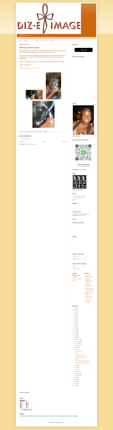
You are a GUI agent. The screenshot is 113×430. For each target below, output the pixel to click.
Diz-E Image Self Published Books (89, 289)
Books (37, 40)
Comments (76, 259)
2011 (75, 335)
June (76, 365)
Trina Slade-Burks (77, 214)
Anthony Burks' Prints (78, 197)
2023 (75, 312)
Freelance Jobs (81, 215)
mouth (76, 353)
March (76, 371)
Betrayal (77, 359)
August (77, 347)
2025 (75, 308)
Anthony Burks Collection (79, 196)
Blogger (62, 422)
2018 (75, 322)
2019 (75, 320)
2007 (75, 381)
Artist (88, 214)
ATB (75, 199)
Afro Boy (88, 284)
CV (32, 40)
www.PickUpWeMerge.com (81, 357)
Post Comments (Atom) (31, 144)
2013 (75, 332)
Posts (75, 256)
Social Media (44, 40)
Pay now (83, 50)
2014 (75, 329)
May (76, 367)
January (77, 375)
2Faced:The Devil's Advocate (89, 276)
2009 (75, 377)
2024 (75, 310)
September (78, 345)
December (77, 339)
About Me (26, 40)
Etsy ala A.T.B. (89, 291)
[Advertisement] (82, 230)
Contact (53, 40)
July (76, 349)
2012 (75, 333)
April (76, 369)
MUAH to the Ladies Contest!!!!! (82, 363)
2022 (75, 314)
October (77, 343)
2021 (75, 316)
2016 (75, 326)
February (77, 373)
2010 (75, 337)
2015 (75, 328)
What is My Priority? (88, 301)
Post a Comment (25, 138)
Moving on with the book (80, 355)
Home (19, 40)
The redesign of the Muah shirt (82, 361)
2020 (75, 318)
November (77, 341)
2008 (75, 379)
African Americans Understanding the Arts (89, 280)
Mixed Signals (78, 351)
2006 (75, 383)
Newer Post (22, 141)
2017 (75, 324)
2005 (75, 385)
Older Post (64, 141)
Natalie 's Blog (89, 296)
